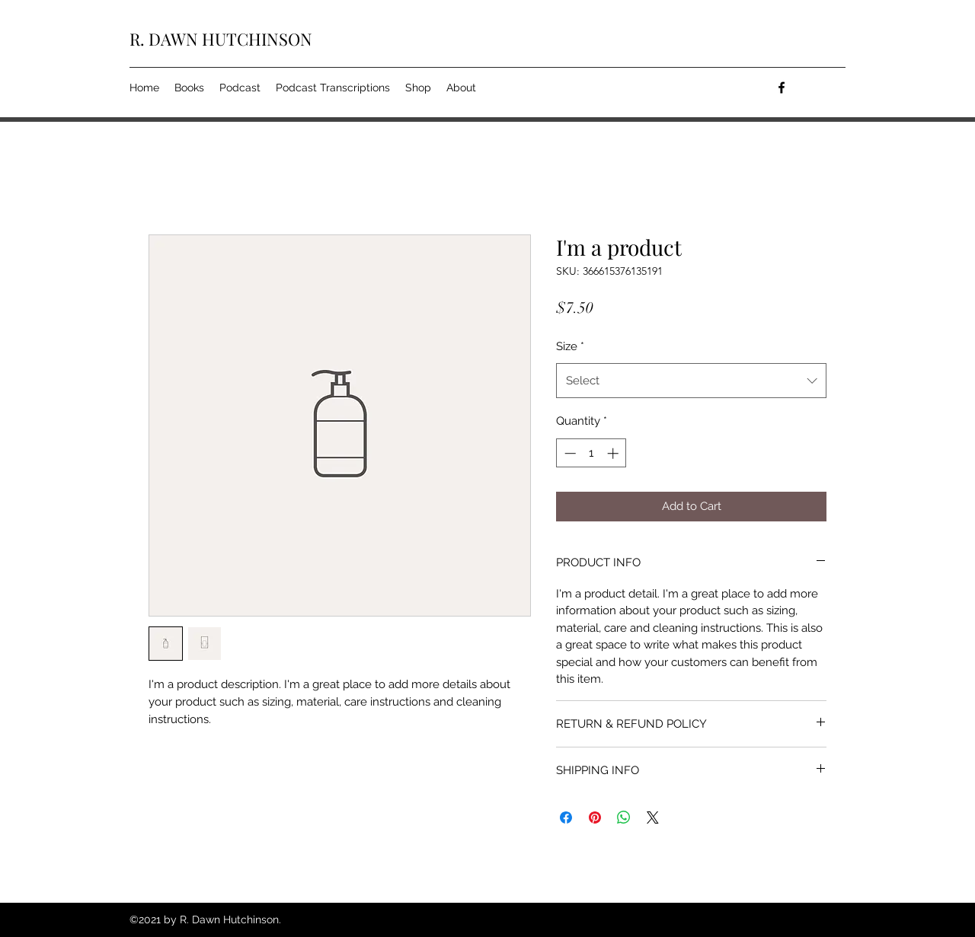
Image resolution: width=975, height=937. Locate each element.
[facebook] (781, 87)
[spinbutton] (591, 453)
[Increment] (614, 453)
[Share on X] (653, 817)
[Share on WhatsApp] (624, 817)
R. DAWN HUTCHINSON (220, 38)
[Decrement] (568, 453)
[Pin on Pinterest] (595, 817)
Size (570, 346)
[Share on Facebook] (566, 817)
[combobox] (691, 380)
